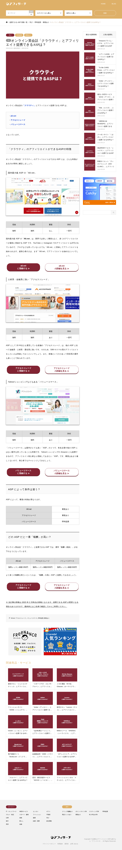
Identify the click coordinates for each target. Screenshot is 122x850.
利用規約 (60, 844)
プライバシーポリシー (49, 844)
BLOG (114, 4)
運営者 (67, 844)
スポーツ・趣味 (24, 814)
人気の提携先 (107, 34)
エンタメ (35, 811)
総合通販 (49, 821)
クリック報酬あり (67, 811)
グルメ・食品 (10, 814)
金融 (20, 824)
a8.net (13, 116)
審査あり (28, 35)
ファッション (37, 814)
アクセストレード (18, 120)
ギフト (48, 811)
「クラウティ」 (29, 105)
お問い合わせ (74, 844)
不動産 (48, 814)
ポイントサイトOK (81, 811)
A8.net (13, 618)
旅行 (7, 821)
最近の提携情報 (91, 34)
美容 (7, 824)
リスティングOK (94, 811)
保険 (20, 818)
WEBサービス (23, 811)
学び (10, 35)
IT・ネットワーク (11, 811)
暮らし (21, 821)
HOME (103, 4)
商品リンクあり (66, 814)
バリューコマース (18, 124)
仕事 (7, 818)
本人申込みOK (93, 814)
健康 (34, 818)
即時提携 (19, 35)
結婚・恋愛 (36, 821)
